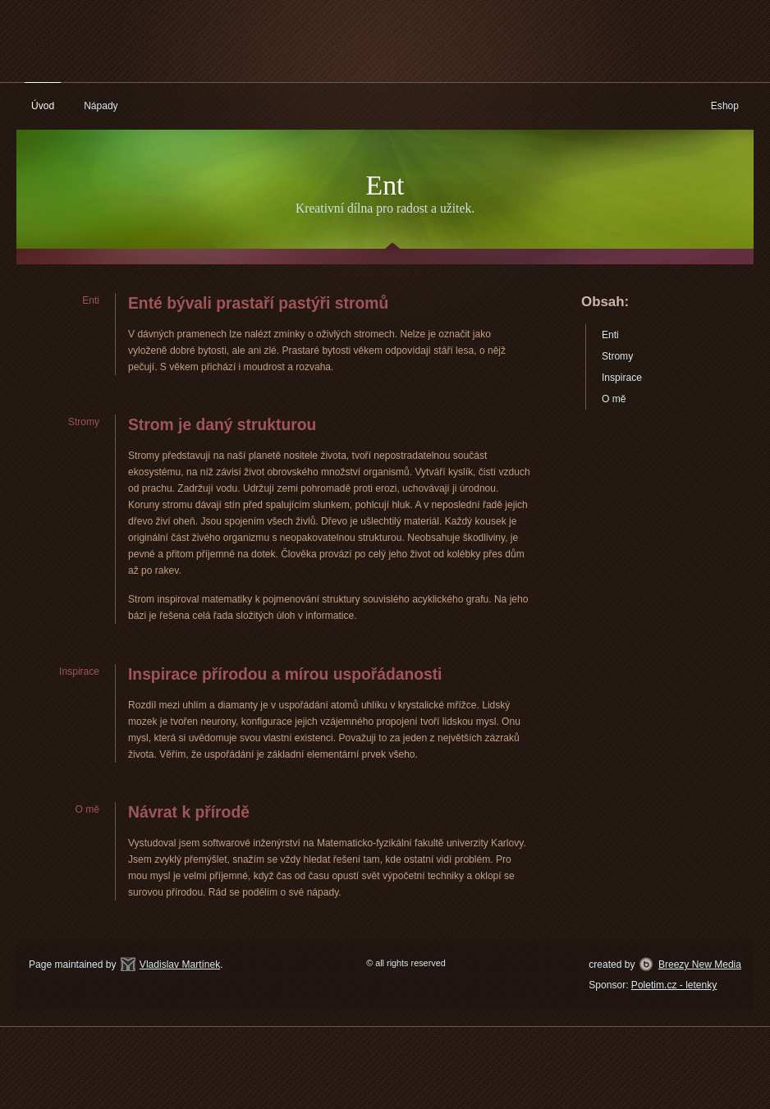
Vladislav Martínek (180, 964)
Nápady (101, 106)
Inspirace (622, 377)
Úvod (42, 106)
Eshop (725, 106)
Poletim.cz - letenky (674, 985)
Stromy (617, 356)
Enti (610, 335)
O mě (614, 399)
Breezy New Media (699, 964)
